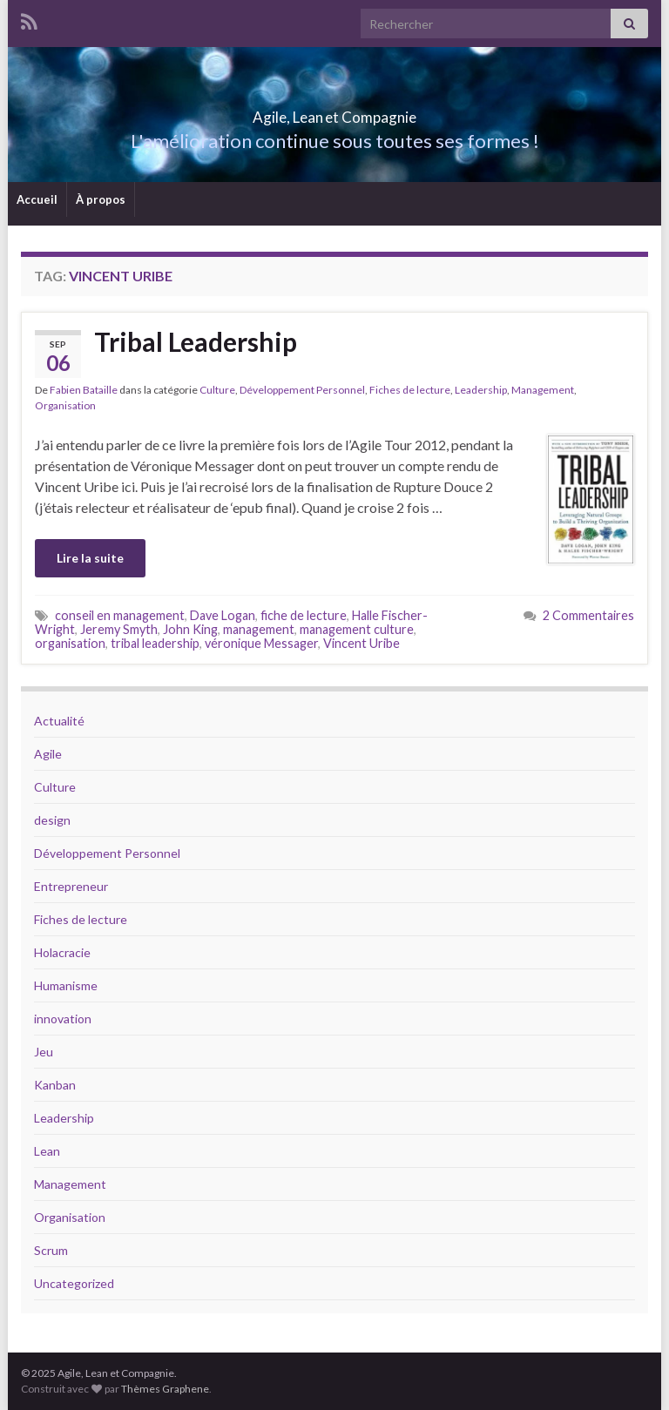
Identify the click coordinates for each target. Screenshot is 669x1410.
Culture (217, 389)
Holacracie (62, 952)
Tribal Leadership (195, 341)
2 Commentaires (588, 615)
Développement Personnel (302, 389)
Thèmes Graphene (165, 1388)
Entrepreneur (71, 886)
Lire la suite (90, 557)
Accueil (37, 199)
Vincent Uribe (361, 643)
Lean (47, 1151)
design (52, 820)
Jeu (43, 1051)
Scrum (51, 1250)
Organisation (65, 405)
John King (190, 629)
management (258, 629)
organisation (70, 643)
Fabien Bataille (84, 389)
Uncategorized (74, 1283)
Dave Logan (222, 615)
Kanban (55, 1084)
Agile (48, 753)
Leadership (481, 389)
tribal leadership (155, 643)
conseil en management (120, 615)
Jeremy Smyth (119, 629)
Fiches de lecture (409, 389)
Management (542, 389)
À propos (100, 199)
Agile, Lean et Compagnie (335, 112)
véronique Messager (261, 643)
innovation (62, 1018)
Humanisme (66, 985)
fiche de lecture (303, 615)
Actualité (59, 720)
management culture (357, 629)
